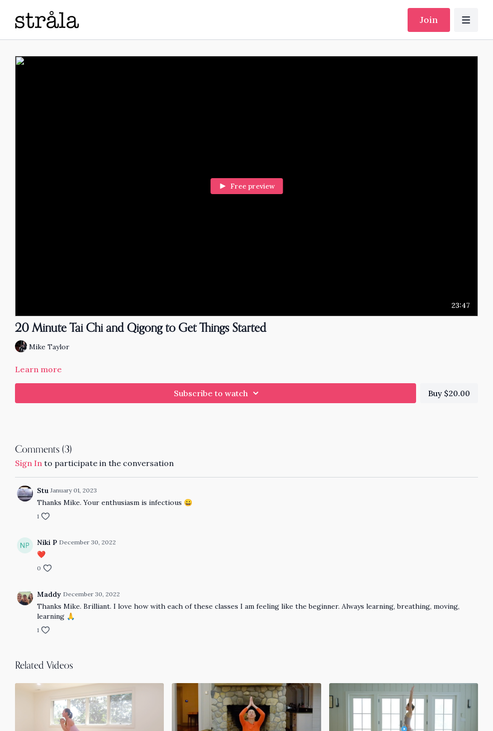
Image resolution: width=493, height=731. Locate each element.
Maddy (49, 594)
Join (429, 19)
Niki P (47, 542)
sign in (28, 463)
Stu (42, 490)
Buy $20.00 (449, 393)
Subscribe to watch (218, 393)
